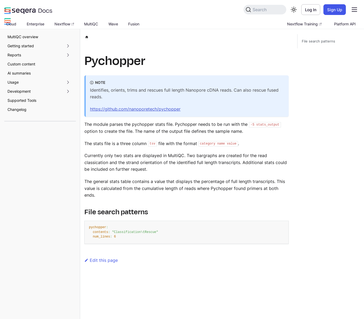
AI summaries (19, 73)
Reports (14, 55)
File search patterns (318, 41)
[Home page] (86, 36)
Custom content (21, 64)
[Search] (265, 9)
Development (19, 91)
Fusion (133, 24)
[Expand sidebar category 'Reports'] (67, 55)
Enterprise (35, 24)
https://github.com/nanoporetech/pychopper (135, 109)
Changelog (16, 109)
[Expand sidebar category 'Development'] (67, 91)
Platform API (345, 24)
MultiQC (91, 24)
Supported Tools (21, 100)
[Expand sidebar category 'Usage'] (67, 82)
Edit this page (101, 260)
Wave (113, 24)
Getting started (20, 46)
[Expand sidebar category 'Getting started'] (67, 46)
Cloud (11, 24)
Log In (310, 9)
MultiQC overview (22, 36)
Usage (13, 82)
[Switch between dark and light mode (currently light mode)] (293, 9)
